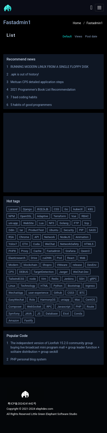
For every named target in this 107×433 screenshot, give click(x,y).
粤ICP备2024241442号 (21, 403)
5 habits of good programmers (31, 105)
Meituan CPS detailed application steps (37, 82)
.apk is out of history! (24, 74)
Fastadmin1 (94, 23)
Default (67, 36)
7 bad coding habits (23, 97)
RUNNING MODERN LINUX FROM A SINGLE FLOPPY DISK (49, 66)
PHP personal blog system (28, 359)
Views (78, 36)
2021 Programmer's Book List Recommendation (43, 89)
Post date (91, 36)
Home (77, 23)
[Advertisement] (53, 151)
